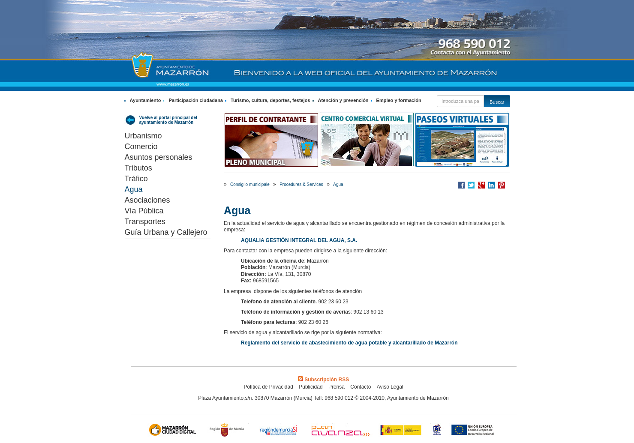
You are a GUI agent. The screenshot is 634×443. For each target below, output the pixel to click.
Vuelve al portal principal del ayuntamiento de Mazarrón (168, 120)
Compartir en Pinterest (501, 185)
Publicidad (310, 387)
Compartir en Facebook (461, 185)
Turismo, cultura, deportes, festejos (270, 100)
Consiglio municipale (250, 184)
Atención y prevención (343, 100)
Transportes (145, 221)
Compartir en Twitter (471, 185)
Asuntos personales (158, 157)
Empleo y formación (398, 100)
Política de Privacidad (268, 387)
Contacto (360, 387)
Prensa (336, 387)
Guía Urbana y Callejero (166, 232)
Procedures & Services (301, 184)
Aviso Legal (390, 387)
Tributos (138, 168)
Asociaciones (147, 200)
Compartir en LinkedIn (491, 185)
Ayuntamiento (145, 100)
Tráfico (136, 178)
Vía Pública (144, 211)
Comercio (141, 146)
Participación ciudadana (195, 100)
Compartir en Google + (481, 185)
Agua (134, 189)
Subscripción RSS (323, 380)
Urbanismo (143, 136)
